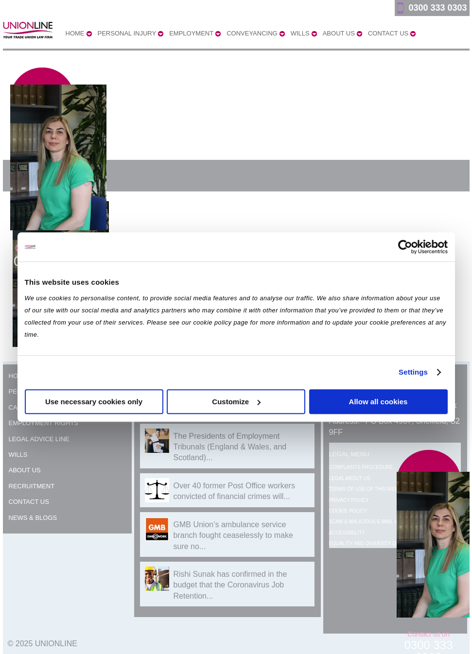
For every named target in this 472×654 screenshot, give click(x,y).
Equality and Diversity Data (367, 543)
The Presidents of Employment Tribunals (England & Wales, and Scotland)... (230, 447)
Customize (236, 401)
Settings (413, 372)
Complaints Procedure (361, 467)
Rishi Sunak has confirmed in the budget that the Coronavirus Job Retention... (230, 585)
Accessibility (347, 532)
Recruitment (32, 486)
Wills (18, 454)
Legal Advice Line (39, 439)
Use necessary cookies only (93, 401)
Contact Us (29, 501)
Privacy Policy (349, 500)
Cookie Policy (348, 511)
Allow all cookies (378, 401)
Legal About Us (349, 478)
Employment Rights (44, 423)
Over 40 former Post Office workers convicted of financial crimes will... (234, 491)
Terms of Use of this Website (369, 489)
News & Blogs (33, 517)
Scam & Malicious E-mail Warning (373, 521)
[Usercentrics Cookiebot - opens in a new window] (405, 247)
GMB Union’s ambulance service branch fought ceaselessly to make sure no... (233, 535)
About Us (25, 470)
